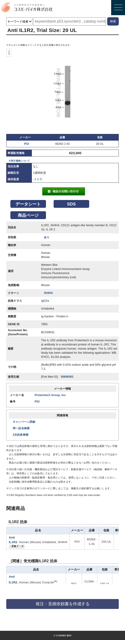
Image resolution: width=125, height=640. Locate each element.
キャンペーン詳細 (24, 421)
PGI (26, 143)
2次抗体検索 (20, 434)
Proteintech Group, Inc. (50, 395)
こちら (77, 462)
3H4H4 (48, 293)
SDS (71, 204)
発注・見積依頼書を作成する (63, 604)
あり (46, 237)
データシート (28, 204)
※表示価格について (19, 160)
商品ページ (28, 215)
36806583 (67, 376)
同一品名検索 (21, 428)
